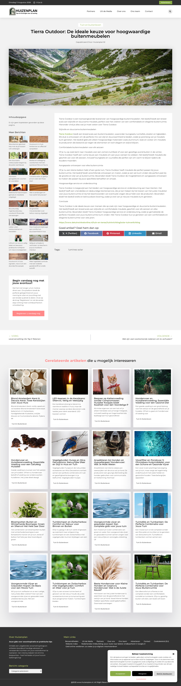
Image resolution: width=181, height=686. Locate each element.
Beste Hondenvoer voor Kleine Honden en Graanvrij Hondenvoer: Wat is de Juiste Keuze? (110, 586)
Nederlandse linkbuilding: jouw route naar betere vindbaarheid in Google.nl (113, 644)
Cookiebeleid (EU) (161, 641)
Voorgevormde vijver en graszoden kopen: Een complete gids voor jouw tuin (110, 524)
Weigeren (142, 674)
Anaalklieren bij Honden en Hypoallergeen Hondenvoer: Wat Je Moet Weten (109, 462)
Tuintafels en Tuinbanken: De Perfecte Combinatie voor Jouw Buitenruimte (151, 585)
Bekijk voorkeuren (164, 674)
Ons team (135, 11)
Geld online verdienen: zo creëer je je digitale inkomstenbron (91, 646)
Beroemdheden (71, 641)
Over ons (121, 11)
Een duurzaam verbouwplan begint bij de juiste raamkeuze (17, 162)
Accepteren (120, 674)
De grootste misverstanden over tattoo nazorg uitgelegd (38, 211)
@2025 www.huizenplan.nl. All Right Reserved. (90, 682)
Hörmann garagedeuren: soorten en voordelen (17, 179)
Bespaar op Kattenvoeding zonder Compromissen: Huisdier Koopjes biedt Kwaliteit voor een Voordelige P (111, 401)
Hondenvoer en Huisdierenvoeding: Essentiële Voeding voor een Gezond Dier (152, 400)
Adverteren (135, 641)
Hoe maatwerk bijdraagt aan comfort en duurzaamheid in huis (38, 229)
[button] (173, 654)
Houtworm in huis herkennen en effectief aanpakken (37, 146)
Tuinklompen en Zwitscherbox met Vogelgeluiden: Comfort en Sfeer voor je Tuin (69, 585)
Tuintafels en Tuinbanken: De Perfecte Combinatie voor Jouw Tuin (151, 524)
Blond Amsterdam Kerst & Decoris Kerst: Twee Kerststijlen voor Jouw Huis (28, 400)
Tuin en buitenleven (90, 25)
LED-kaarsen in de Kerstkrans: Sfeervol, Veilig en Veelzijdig (69, 399)
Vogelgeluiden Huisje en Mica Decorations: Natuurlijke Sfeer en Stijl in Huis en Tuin (69, 462)
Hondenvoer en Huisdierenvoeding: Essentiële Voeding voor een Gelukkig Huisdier (27, 463)
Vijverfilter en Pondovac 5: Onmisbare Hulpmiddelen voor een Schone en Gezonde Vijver (152, 462)
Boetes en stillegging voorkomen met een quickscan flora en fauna (38, 162)
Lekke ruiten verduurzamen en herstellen (15, 229)
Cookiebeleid (141, 679)
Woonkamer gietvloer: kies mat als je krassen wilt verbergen (17, 146)
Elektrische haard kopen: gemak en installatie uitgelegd (18, 195)
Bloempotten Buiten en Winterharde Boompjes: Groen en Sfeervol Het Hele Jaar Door (28, 524)
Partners (91, 11)
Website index (72, 644)
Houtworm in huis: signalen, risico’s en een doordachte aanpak (17, 263)
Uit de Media (106, 11)
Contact (149, 11)
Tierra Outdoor (66, 134)
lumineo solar (75, 249)
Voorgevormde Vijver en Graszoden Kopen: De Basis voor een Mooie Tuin (26, 585)
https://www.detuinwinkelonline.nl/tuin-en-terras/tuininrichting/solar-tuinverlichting (99, 222)
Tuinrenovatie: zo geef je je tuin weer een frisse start (38, 179)
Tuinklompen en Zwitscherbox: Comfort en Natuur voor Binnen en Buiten (70, 524)
